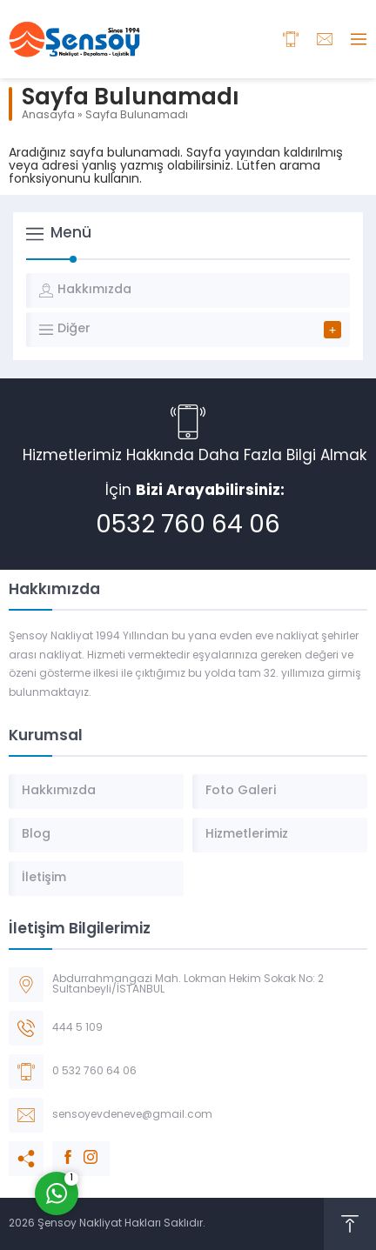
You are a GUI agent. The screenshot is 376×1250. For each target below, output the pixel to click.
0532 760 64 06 (188, 526)
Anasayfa (48, 115)
